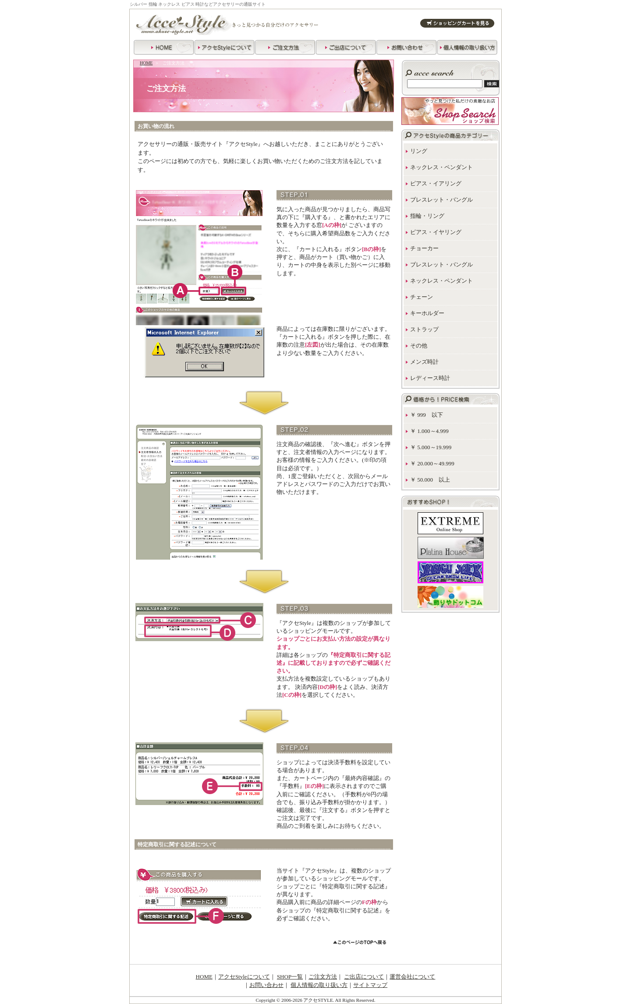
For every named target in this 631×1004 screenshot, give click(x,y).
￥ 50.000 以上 (430, 479)
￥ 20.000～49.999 (432, 463)
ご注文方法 (322, 976)
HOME (146, 62)
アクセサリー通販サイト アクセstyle (233, 23)
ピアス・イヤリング (435, 232)
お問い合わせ (266, 985)
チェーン (421, 297)
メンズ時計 (424, 361)
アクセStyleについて (244, 976)
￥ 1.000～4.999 (429, 431)
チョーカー (424, 248)
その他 (418, 345)
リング (418, 151)
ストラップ (424, 329)
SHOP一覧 (290, 976)
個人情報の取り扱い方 (319, 985)
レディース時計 (430, 378)
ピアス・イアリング (435, 183)
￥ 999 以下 (426, 415)
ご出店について (364, 976)
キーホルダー (427, 313)
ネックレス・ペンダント (441, 167)
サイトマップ (370, 985)
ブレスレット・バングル (441, 199)
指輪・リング (427, 216)
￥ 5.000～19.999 (430, 447)
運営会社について (412, 976)
